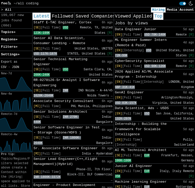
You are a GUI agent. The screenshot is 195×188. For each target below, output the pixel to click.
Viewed (123, 16)
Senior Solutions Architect (60, 112)
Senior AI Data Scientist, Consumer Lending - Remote (59, 40)
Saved (82, 16)
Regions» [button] (9, 39)
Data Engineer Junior (135, 29)
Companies (103, 16)
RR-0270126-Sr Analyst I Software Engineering (67, 82)
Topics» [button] (8, 32)
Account (187, 10)
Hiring (158, 10)
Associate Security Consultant (64, 101)
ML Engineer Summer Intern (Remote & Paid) (141, 42)
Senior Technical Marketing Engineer (60, 61)
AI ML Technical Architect (141, 150)
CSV (3, 67)
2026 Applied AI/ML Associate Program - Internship (144, 74)
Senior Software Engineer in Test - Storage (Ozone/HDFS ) (67, 130)
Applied (142, 16)
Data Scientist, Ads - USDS (142, 108)
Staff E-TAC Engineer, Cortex (62, 22)
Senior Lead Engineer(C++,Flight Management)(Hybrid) (66, 161)
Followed (62, 16)
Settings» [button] (10, 54)
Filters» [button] (9, 47)
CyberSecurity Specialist (140, 61)
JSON (15, 67)
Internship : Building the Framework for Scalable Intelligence (141, 129)
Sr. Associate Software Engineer (66, 148)
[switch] (182, 3)
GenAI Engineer (129, 92)
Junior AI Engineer (133, 166)
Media (172, 10)
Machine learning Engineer (141, 182)
